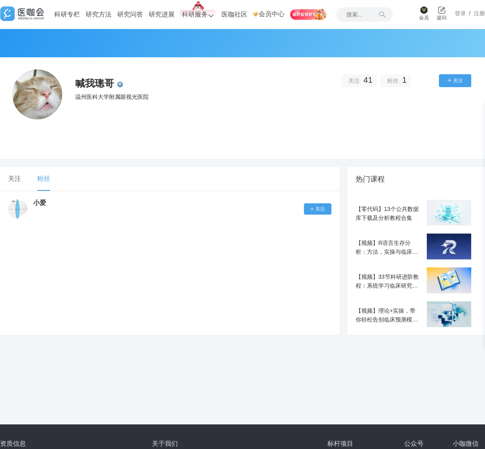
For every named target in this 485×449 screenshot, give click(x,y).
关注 (14, 178)
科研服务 (198, 15)
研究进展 (162, 14)
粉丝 (43, 178)
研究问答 (130, 14)
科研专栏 (67, 14)
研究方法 (99, 14)
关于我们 (165, 443)
